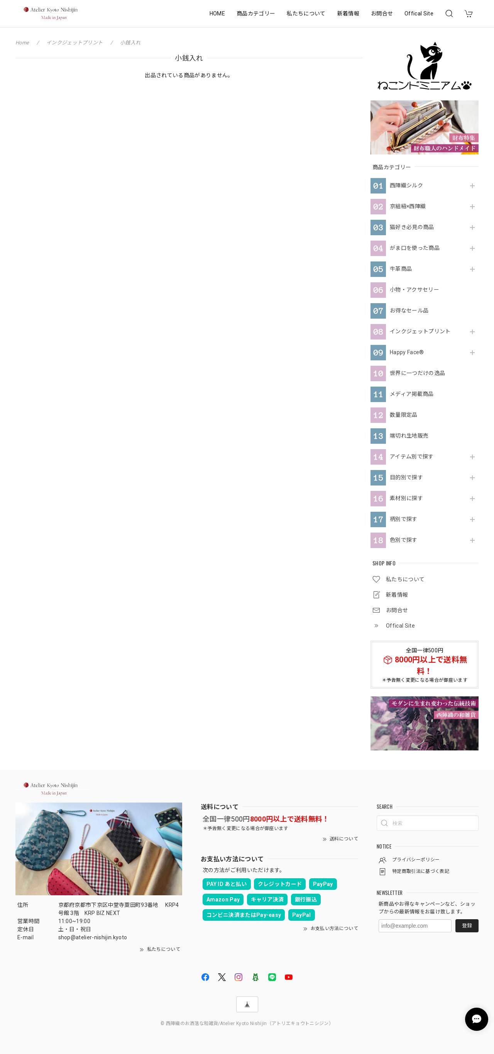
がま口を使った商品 (415, 248)
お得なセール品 (409, 310)
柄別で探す (404, 519)
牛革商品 (401, 269)
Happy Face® (407, 352)
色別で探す (404, 540)
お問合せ (382, 13)
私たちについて (306, 13)
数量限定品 (404, 415)
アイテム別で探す (412, 456)
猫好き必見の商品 (412, 227)
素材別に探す (406, 498)
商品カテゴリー (256, 13)
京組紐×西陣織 (408, 206)
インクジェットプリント (420, 331)
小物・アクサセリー (414, 290)
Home (22, 43)
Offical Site (418, 13)
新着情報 (348, 13)
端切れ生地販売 (409, 436)
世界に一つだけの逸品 (417, 373)
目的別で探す (406, 477)
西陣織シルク (406, 185)
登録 (467, 925)
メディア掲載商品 (412, 394)
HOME (217, 13)
